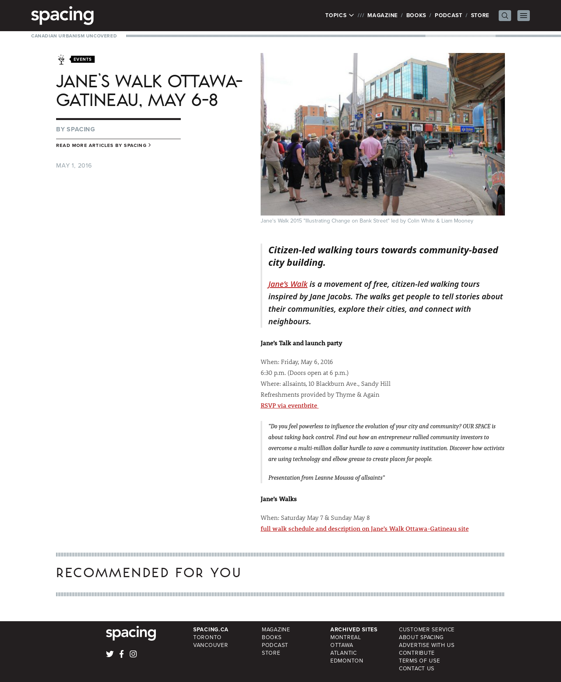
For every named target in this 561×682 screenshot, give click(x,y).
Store (480, 15)
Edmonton (346, 661)
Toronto (207, 637)
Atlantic (343, 653)
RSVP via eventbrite (290, 405)
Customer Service (427, 629)
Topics (340, 15)
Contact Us (416, 668)
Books (416, 15)
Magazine (382, 15)
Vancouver (210, 645)
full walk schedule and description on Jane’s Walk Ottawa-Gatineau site (365, 528)
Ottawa (341, 645)
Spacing (81, 129)
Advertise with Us (427, 645)
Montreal (345, 637)
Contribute (417, 653)
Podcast (448, 15)
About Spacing (421, 637)
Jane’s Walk (288, 284)
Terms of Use (419, 661)
